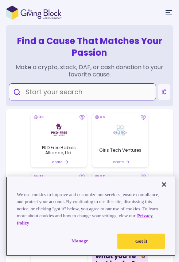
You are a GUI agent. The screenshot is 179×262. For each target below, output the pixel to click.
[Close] (164, 184)
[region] (91, 216)
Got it (141, 241)
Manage (79, 240)
